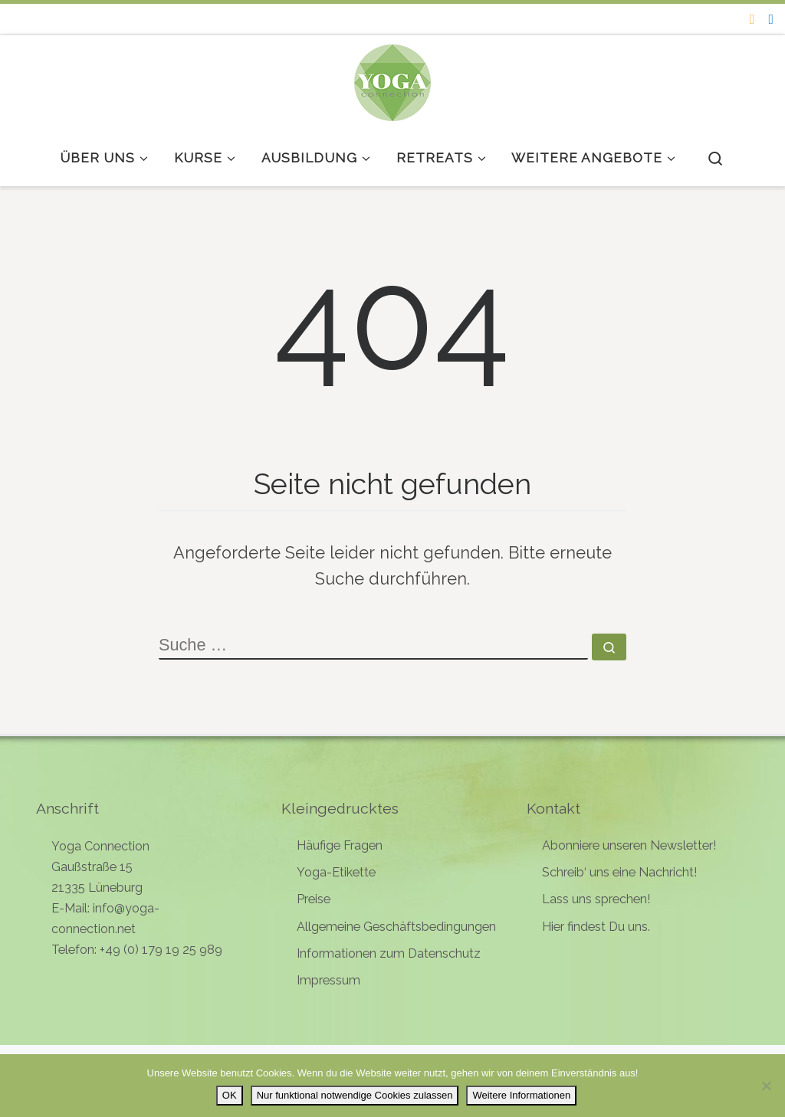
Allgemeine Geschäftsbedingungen (396, 926)
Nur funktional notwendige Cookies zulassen (355, 1095)
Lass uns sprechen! (596, 899)
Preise (313, 899)
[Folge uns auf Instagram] (752, 19)
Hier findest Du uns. (596, 926)
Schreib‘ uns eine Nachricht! (619, 872)
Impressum (328, 980)
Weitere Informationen (521, 1095)
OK (229, 1095)
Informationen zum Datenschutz (389, 953)
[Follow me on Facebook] (771, 19)
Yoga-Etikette (336, 872)
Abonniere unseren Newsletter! (629, 845)
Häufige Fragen (340, 845)
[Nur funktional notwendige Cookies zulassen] (766, 1085)
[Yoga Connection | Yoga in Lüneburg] (392, 79)
